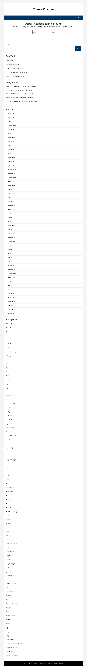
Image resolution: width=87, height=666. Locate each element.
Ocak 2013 (11, 201)
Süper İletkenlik (11, 591)
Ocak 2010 (11, 293)
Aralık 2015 (11, 133)
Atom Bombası (10, 328)
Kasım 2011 (11, 225)
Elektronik (9, 400)
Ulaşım (8, 632)
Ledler (8, 476)
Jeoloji (8, 452)
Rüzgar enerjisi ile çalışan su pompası (22, 97)
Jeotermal (9, 456)
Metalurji (9, 500)
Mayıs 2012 (11, 209)
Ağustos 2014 (12, 169)
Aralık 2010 (11, 253)
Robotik (8, 560)
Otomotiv (9, 536)
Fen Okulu (9, 420)
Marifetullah (10, 492)
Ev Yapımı (9, 412)
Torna (8, 623)
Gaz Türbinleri (10, 428)
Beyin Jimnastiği (11, 352)
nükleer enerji (10, 528)
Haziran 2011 (12, 241)
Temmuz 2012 (12, 205)
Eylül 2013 (11, 193)
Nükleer (8, 524)
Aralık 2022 (11, 113)
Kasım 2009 (11, 301)
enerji (8, 408)
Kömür (8, 468)
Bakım (8, 336)
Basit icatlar (9, 60)
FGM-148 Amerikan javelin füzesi (16, 68)
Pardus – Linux (10, 540)
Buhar (8, 360)
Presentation (10, 552)
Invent (8, 444)
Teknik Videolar (43, 9)
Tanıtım (8, 600)
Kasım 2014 (11, 157)
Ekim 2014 (11, 161)
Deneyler (9, 380)
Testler (8, 620)
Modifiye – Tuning (11, 512)
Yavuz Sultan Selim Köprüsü (14, 643)
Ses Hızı (8, 580)
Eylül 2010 (11, 261)
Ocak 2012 (11, 217)
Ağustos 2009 (12, 313)
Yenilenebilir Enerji (11, 648)
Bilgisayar (9, 356)
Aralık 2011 (11, 221)
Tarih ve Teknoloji (11, 603)
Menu (77, 17)
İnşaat (8, 440)
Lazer (7, 472)
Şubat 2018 (11, 121)
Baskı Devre (9, 344)
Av (7, 332)
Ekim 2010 (11, 257)
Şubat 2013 (11, 197)
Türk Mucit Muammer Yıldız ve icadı (25, 86)
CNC (7, 376)
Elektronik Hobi (11, 404)
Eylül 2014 (11, 165)
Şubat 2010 (11, 289)
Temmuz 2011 (12, 237)
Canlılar (8, 368)
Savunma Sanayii (11, 576)
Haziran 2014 (12, 177)
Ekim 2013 (11, 189)
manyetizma (10, 488)
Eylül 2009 (11, 309)
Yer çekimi (9, 652)
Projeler (8, 556)
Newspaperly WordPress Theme (53, 663)
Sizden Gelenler (11, 584)
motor (8, 516)
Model (8, 504)
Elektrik (8, 392)
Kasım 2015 (11, 137)
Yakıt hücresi (10, 640)
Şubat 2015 (11, 145)
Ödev (7, 532)
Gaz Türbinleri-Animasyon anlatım (21, 90)
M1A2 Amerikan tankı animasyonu (16, 72)
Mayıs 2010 (11, 277)
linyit (7, 480)
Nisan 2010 (11, 281)
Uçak (7, 628)
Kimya (8, 464)
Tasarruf (8, 612)
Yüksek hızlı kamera (12, 655)
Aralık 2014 (11, 153)
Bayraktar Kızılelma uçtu (13, 64)
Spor (7, 588)
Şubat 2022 (11, 117)
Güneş (8, 432)
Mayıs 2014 (11, 181)
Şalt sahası (9, 571)
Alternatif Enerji (11, 324)
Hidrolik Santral (11, 436)
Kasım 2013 (11, 185)
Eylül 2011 (11, 233)
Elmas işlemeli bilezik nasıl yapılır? (16, 76)
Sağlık (8, 568)
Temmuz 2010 (12, 269)
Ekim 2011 (11, 229)
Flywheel (9, 424)
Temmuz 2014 (12, 173)
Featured (9, 416)
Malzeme (9, 484)
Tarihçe (8, 608)
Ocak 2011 (11, 249)
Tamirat (8, 596)
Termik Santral (10, 616)
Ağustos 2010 (12, 265)
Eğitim (8, 384)
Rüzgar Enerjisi (10, 564)
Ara (7, 44)
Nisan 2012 (11, 213)
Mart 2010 (11, 285)
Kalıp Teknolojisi (11, 460)
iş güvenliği (9, 448)
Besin (8, 348)
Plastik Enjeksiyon (11, 544)
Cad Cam (9, 364)
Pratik (8, 548)
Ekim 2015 (11, 141)
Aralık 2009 (11, 297)
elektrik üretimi (10, 396)
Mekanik (8, 496)
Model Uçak (9, 508)
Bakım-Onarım (10, 340)
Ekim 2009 (11, 305)
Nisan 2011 (11, 245)
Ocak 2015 (11, 149)
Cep (7, 372)
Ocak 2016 (11, 129)
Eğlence (8, 388)
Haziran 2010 (12, 273)
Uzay (7, 635)
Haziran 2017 (12, 125)
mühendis (9, 520)
